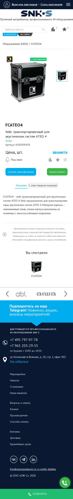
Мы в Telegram (23, 459)
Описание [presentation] (21, 185)
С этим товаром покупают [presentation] (43, 185)
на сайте (25, 34)
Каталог (14, 409)
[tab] (21, 185)
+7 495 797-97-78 (24, 339)
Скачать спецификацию (21, 171)
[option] (28, 82)
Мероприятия (17, 374)
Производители (19, 415)
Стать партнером (51, 4)
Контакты (15, 431)
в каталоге (10, 34)
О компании (16, 386)
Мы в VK (13, 459)
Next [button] (65, 294)
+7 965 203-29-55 (24, 345)
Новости (14, 380)
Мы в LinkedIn (33, 459)
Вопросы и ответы (20, 403)
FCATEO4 (36, 276)
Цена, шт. (14, 152)
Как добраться (19, 361)
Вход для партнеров (24, 4)
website (43, 29)
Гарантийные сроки (20, 444)
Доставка (15, 438)
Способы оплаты (19, 421)
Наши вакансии (18, 393)
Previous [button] (7, 294)
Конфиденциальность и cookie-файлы (33, 469)
